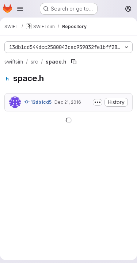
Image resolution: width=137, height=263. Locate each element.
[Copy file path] (74, 62)
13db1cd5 (38, 102)
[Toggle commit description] (97, 102)
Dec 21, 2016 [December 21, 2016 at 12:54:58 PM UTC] (67, 102)
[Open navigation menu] (20, 9)
